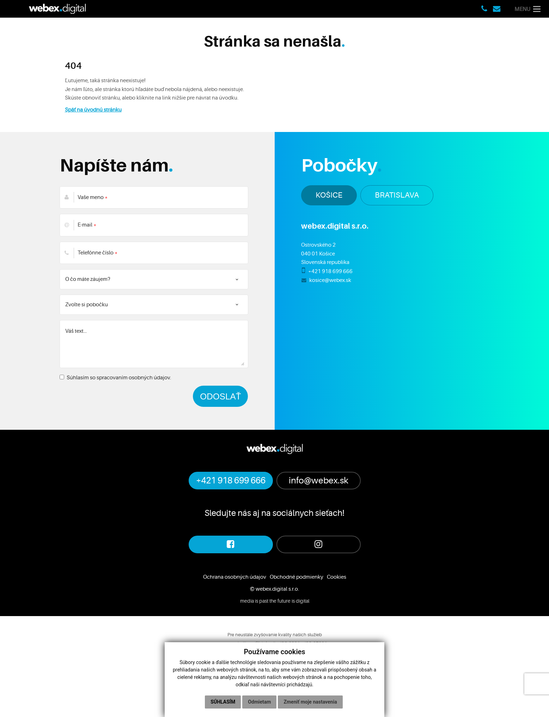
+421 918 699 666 (330, 271)
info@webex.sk (318, 481)
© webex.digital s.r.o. (274, 589)
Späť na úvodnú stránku (93, 110)
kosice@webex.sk (330, 280)
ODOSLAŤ (220, 396)
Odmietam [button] (259, 702)
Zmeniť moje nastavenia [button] (310, 702)
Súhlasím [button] (223, 702)
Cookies (336, 577)
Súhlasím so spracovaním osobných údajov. (115, 377)
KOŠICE (329, 195)
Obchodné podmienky (296, 577)
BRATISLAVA (397, 195)
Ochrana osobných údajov (234, 577)
